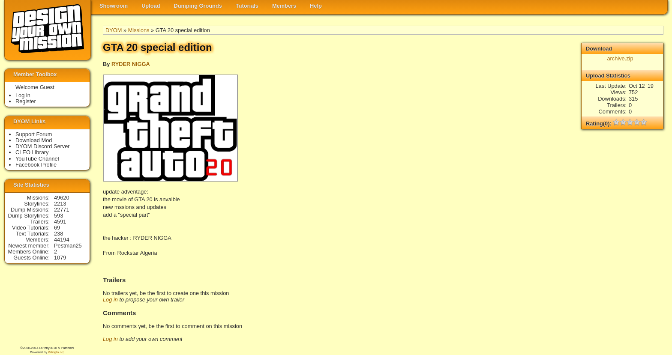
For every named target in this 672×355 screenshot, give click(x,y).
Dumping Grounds (198, 6)
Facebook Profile (36, 164)
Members (284, 6)
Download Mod (33, 140)
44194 (61, 239)
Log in (110, 299)
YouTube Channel (37, 158)
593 (58, 215)
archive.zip (620, 58)
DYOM (113, 30)
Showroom (113, 6)
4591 (60, 221)
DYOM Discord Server (42, 146)
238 (58, 233)
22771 (61, 209)
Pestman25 (68, 245)
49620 (61, 197)
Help (316, 6)
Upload (150, 6)
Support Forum (33, 134)
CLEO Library (32, 152)
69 (57, 227)
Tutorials (247, 6)
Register (25, 101)
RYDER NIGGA (130, 64)
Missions (139, 30)
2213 (60, 203)
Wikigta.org (56, 352)
